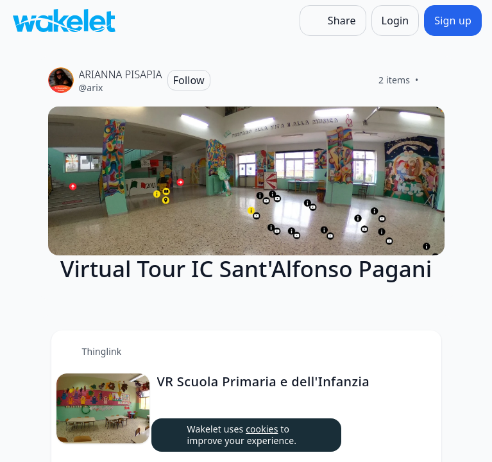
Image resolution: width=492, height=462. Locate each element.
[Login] (395, 20)
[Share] (333, 20)
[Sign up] (453, 20)
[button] (421, 352)
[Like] (434, 80)
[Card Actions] (421, 351)
